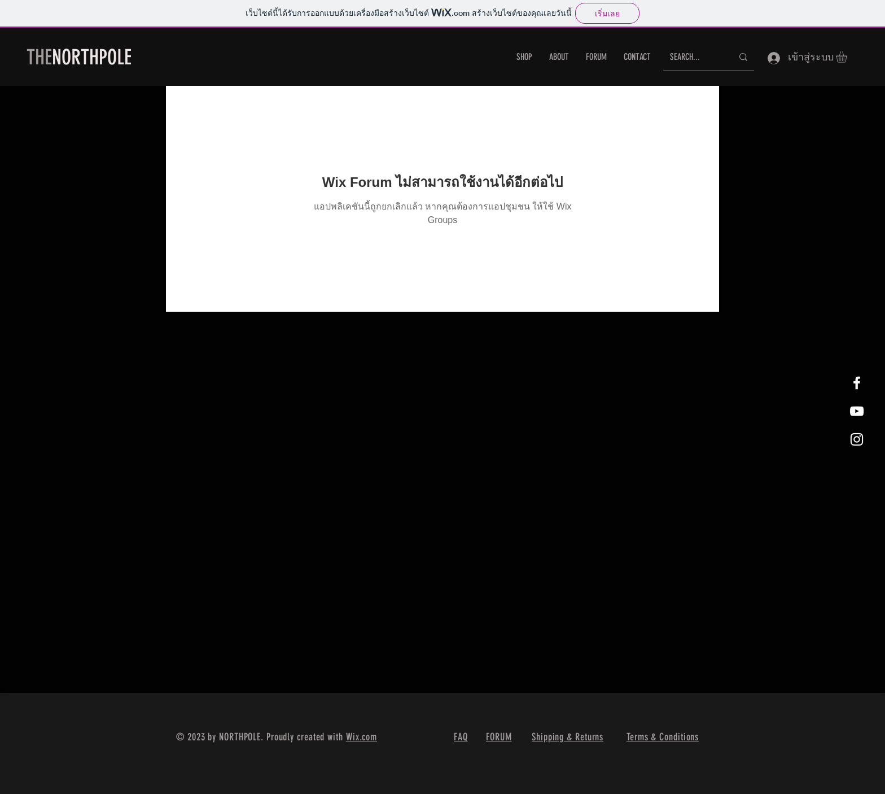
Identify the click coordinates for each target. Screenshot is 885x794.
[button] (848, 57)
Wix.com (361, 737)
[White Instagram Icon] (856, 439)
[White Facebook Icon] (856, 382)
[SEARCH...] (693, 57)
